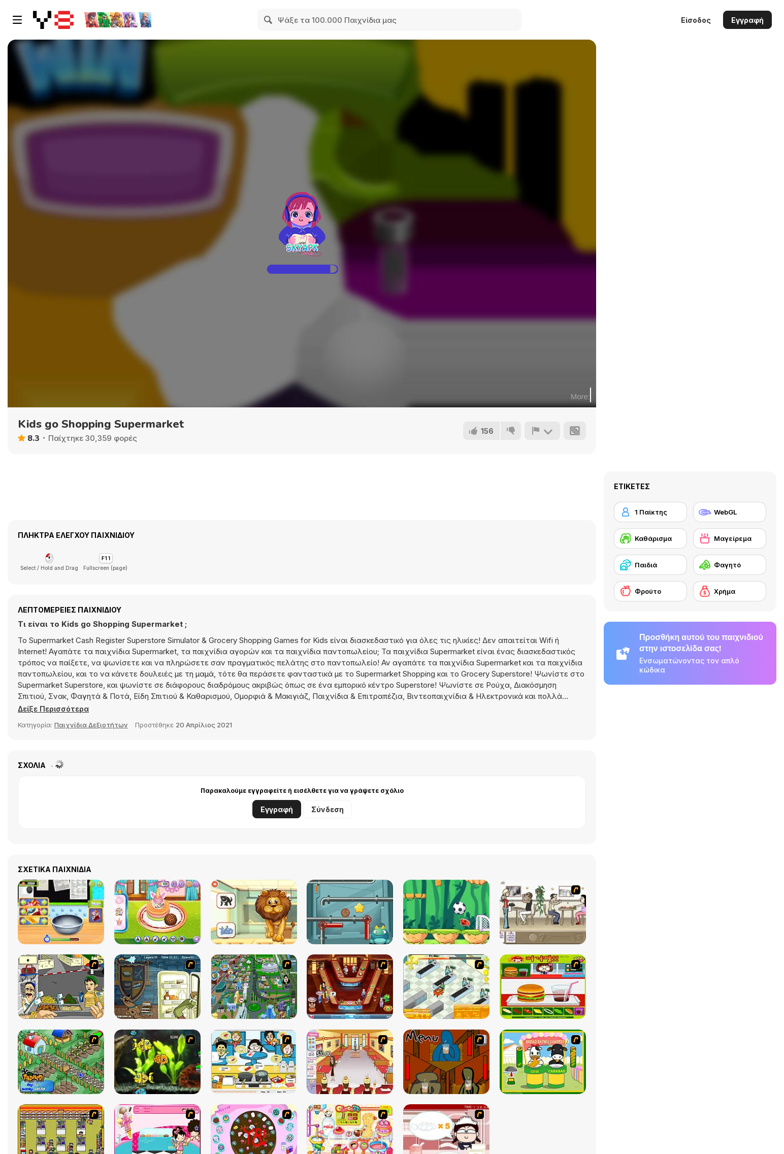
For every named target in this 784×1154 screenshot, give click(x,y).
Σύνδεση (327, 809)
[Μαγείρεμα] (729, 538)
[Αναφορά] (542, 431)
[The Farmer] (61, 1062)
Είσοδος (696, 20)
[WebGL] (729, 512)
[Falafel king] (61, 986)
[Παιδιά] (650, 565)
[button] (55, 709)
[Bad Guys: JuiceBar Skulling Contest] (446, 1062)
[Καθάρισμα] (650, 538)
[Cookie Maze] (350, 912)
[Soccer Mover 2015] (446, 912)
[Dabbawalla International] (254, 986)
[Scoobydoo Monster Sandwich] (157, 986)
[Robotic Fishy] (157, 1062)
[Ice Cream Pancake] (157, 912)
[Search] (268, 20)
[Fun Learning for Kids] (254, 912)
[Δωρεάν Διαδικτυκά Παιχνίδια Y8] (53, 20)
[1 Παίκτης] (650, 512)
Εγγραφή (747, 20)
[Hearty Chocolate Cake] (61, 912)
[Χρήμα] (729, 591)
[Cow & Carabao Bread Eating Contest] (543, 1062)
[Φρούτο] (650, 591)
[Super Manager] (446, 986)
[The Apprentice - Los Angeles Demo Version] (350, 986)
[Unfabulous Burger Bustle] (350, 1062)
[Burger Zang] (543, 986)
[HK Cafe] (254, 1062)
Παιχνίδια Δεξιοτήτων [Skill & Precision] (91, 725)
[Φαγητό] (729, 565)
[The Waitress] (543, 912)
